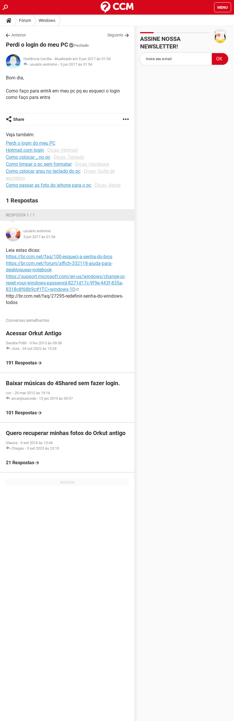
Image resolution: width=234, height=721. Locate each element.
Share (18, 119)
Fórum (25, 20)
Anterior (18, 35)
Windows (47, 20)
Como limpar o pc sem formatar (39, 164)
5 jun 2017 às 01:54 (76, 64)
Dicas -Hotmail (62, 150)
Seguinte (115, 35)
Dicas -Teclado (69, 157)
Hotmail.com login (25, 150)
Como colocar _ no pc (28, 157)
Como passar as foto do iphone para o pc (48, 185)
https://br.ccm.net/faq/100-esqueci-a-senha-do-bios (59, 256)
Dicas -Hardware (92, 164)
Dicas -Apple (108, 185)
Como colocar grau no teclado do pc (43, 171)
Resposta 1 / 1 (20, 215)
